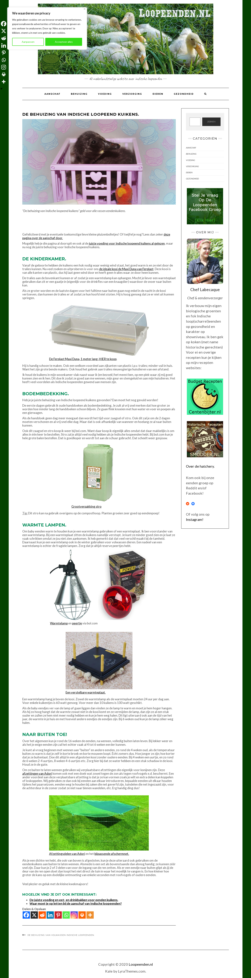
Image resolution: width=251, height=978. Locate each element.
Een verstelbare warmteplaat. (86, 692)
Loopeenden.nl (141, 964)
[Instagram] (74, 915)
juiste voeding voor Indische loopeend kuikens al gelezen (127, 243)
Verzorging (132, 94)
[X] (34, 915)
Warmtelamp (59, 623)
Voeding (105, 94)
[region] (47, 28)
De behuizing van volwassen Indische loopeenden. (61, 935)
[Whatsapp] (66, 915)
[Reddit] (42, 915)
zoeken (211, 121)
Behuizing (79, 94)
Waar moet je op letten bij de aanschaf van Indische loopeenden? (76, 903)
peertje (77, 623)
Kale (109, 971)
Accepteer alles (64, 41)
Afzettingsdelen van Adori (67, 854)
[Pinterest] (58, 915)
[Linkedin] (50, 915)
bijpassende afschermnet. (111, 854)
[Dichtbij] (84, 9)
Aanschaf (52, 94)
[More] (90, 915)
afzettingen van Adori (37, 773)
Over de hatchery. (200, 466)
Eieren (158, 94)
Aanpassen (28, 41)
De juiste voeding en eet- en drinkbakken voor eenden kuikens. (74, 900)
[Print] (82, 915)
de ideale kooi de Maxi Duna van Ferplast (126, 269)
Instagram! (194, 519)
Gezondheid (184, 94)
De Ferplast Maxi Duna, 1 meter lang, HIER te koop (83, 359)
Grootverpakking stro (86, 506)
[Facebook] (26, 915)
